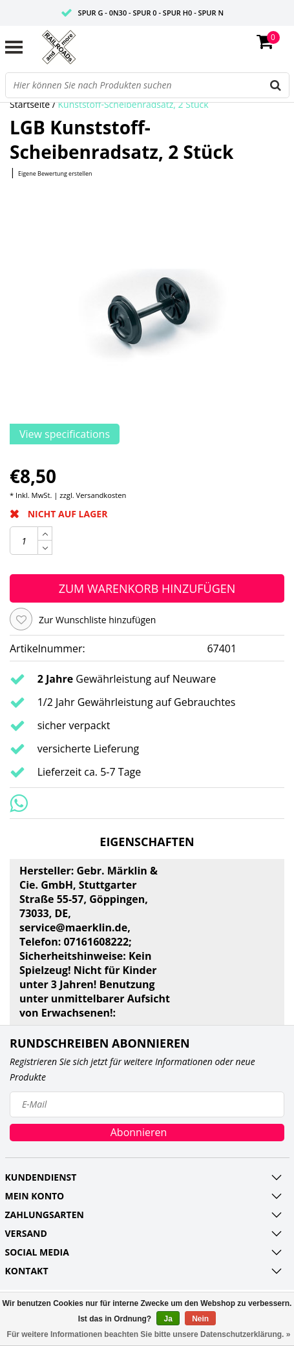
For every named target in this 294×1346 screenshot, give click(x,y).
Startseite (30, 104)
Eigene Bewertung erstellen (55, 173)
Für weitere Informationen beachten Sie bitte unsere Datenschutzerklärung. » (149, 1334)
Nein (200, 1318)
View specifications (64, 434)
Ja (167, 1318)
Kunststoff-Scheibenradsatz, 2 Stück (133, 104)
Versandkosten (101, 495)
